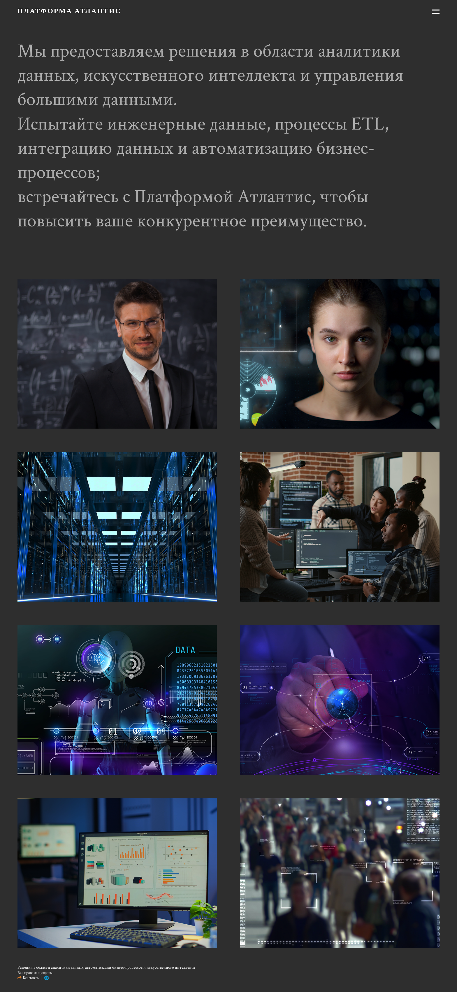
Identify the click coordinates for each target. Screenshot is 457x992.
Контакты (31, 978)
